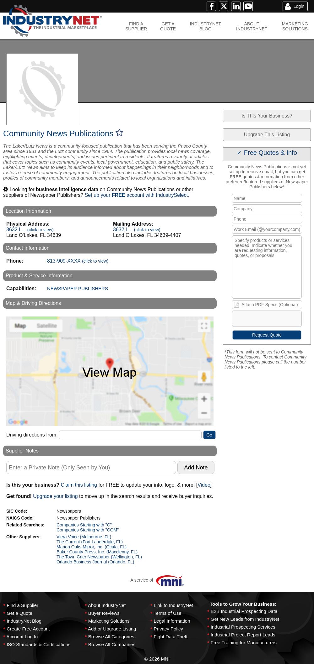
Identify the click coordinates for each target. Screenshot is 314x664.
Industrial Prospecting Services (243, 627)
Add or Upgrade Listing (112, 628)
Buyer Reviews (104, 613)
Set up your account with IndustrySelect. (137, 195)
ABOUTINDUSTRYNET (251, 26)
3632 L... (30, 229)
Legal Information (172, 621)
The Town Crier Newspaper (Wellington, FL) (99, 556)
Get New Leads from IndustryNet (245, 619)
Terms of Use (167, 613)
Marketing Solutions (109, 621)
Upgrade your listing (55, 496)
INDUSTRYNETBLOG (205, 26)
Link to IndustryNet (173, 605)
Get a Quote (19, 613)
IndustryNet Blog (24, 621)
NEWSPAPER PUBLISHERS (77, 288)
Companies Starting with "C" (84, 524)
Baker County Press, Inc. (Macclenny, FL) (97, 551)
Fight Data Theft (170, 636)
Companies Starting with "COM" (88, 529)
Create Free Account (28, 628)
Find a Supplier (22, 605)
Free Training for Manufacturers (244, 642)
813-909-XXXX (77, 261)
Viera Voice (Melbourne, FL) (84, 536)
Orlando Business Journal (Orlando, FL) (95, 561)
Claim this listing (79, 485)
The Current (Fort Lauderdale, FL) (90, 541)
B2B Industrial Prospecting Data (244, 611)
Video (204, 485)
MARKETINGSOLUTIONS (295, 26)
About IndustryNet (107, 605)
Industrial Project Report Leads (243, 634)
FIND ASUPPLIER (136, 26)
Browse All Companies (111, 644)
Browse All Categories (111, 636)
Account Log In (22, 636)
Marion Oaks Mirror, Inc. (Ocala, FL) (92, 546)
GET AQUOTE (168, 26)
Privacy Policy (168, 628)
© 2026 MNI (157, 658)
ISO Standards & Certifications (38, 644)
